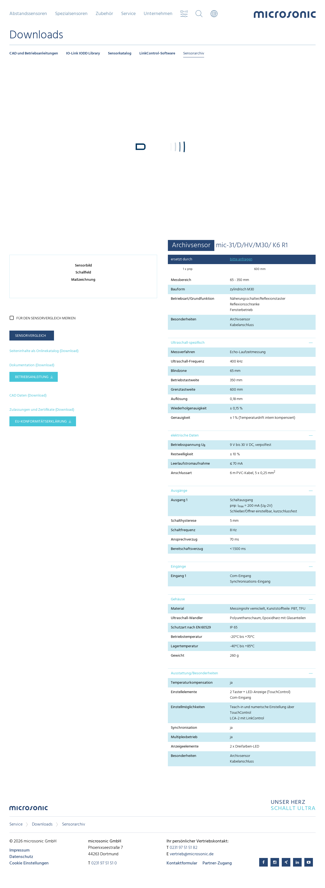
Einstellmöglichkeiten (188, 707)
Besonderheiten (183, 319)
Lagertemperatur (184, 646)
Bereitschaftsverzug (187, 549)
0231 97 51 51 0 (104, 863)
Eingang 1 (178, 576)
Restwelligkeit (182, 454)
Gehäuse (178, 599)
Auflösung (179, 399)
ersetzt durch (181, 259)
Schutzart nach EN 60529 (191, 627)
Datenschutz (21, 856)
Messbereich (181, 280)
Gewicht (177, 656)
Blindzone (179, 371)
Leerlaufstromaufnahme (190, 464)
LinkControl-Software (157, 53)
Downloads (42, 824)
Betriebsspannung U (188, 445)
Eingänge (178, 566)
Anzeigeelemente (184, 746)
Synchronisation (184, 728)
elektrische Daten (185, 435)
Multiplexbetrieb (184, 737)
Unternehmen (158, 14)
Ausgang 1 (179, 500)
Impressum (19, 850)
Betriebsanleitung (31, 377)
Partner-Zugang (217, 863)
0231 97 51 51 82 (183, 847)
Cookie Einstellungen (29, 863)
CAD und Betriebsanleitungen (33, 53)
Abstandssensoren (28, 14)
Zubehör (104, 14)
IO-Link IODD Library (83, 53)
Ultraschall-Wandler (187, 618)
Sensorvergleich (30, 336)
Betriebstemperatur (186, 637)
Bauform (178, 289)
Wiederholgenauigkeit (189, 408)
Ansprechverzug (184, 539)
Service (128, 14)
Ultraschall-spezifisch (188, 343)
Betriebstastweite (185, 380)
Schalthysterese (183, 521)
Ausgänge (179, 491)
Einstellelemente (184, 692)
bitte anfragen (241, 259)
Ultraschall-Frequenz (187, 361)
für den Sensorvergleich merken (45, 318)
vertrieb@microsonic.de (192, 854)
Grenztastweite (183, 390)
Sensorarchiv (193, 53)
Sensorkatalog (119, 53)
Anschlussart (181, 473)
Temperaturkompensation (192, 683)
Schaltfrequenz (183, 530)
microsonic (28, 809)
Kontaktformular (182, 863)
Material (177, 609)
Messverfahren (183, 352)
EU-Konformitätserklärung (41, 422)
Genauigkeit (180, 418)
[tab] (242, 342)
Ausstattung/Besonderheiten (194, 673)
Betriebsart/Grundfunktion (192, 299)
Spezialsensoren (71, 14)
